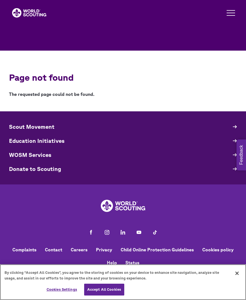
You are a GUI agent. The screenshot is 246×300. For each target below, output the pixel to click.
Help (112, 262)
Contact (53, 249)
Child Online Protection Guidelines (157, 249)
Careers (79, 249)
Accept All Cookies (104, 289)
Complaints (24, 249)
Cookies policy (218, 249)
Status (132, 262)
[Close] (237, 273)
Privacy (104, 249)
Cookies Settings (62, 289)
